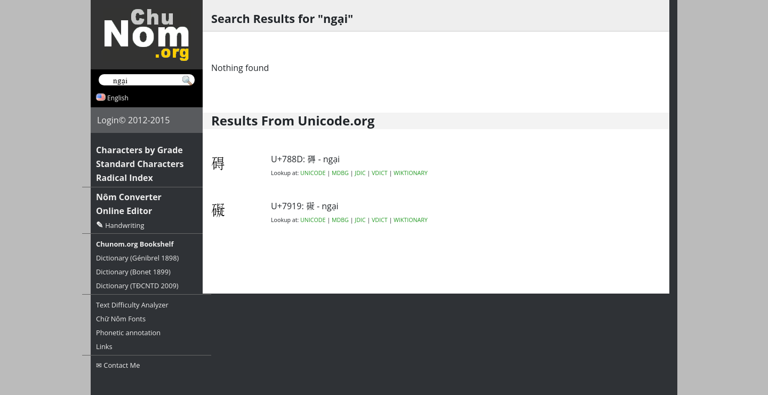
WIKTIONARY (411, 173)
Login (108, 120)
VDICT (380, 173)
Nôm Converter (129, 197)
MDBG (340, 173)
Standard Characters (139, 164)
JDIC (360, 173)
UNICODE (312, 173)
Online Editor (124, 211)
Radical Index (124, 178)
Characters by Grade (139, 150)
